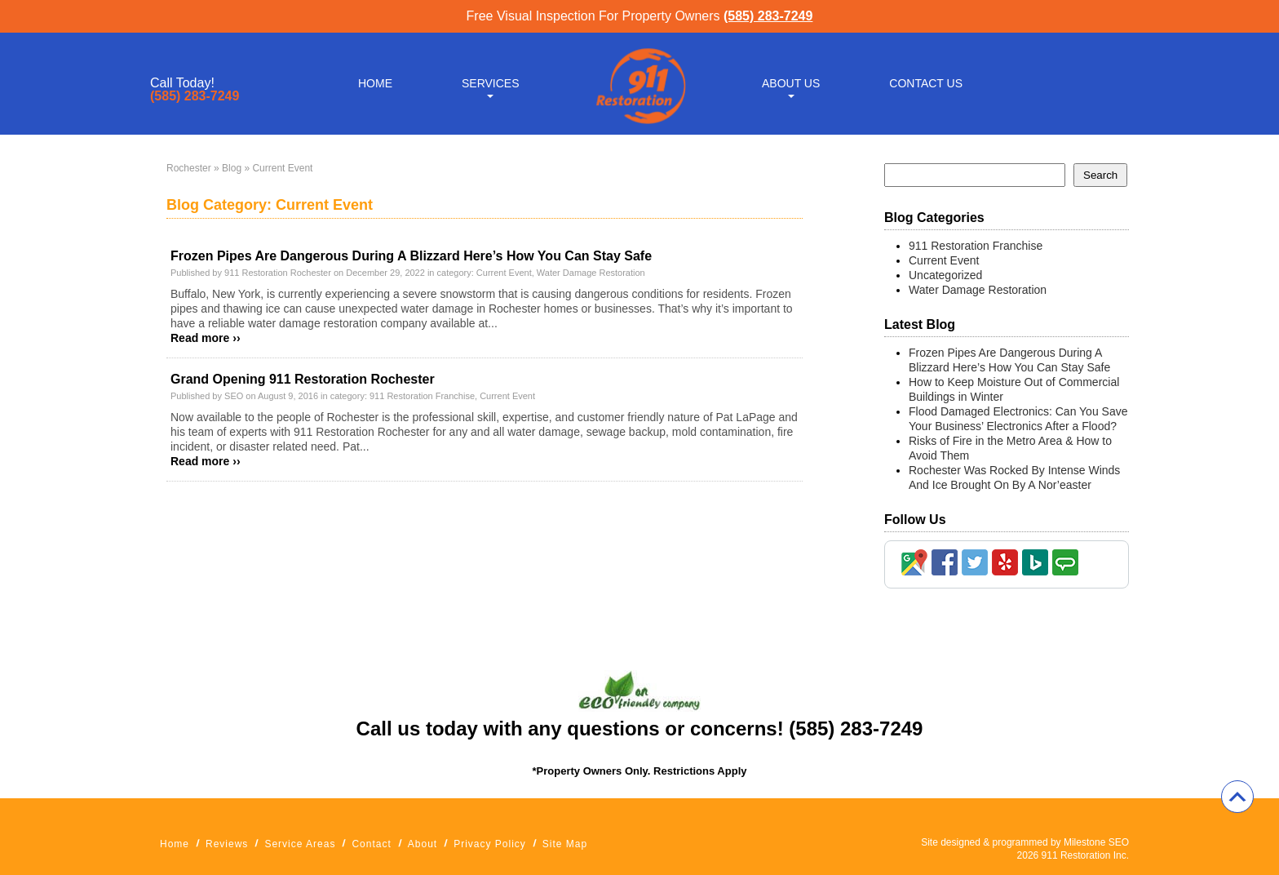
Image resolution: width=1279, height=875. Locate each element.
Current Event (504, 273)
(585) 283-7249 (768, 16)
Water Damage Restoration (591, 273)
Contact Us (926, 83)
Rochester (188, 168)
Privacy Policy (490, 844)
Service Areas (299, 844)
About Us (791, 83)
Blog (231, 168)
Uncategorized (945, 275)
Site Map (564, 844)
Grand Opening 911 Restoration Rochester (302, 379)
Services (491, 83)
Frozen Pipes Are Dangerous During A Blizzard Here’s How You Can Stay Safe (411, 256)
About (422, 844)
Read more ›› (205, 337)
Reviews (227, 844)
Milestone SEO (1096, 842)
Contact (371, 844)
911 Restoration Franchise (422, 396)
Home (375, 83)
